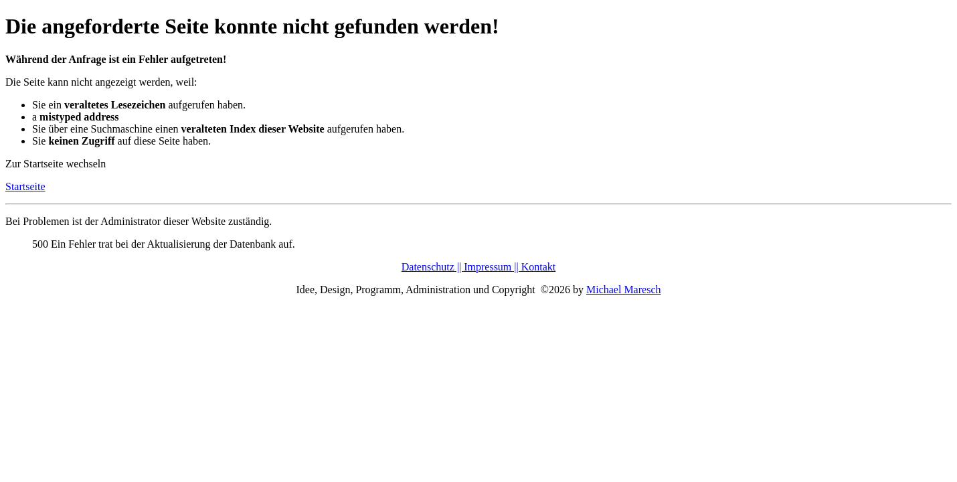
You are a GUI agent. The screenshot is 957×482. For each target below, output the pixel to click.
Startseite (25, 186)
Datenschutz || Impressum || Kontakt (479, 266)
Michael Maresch (623, 289)
